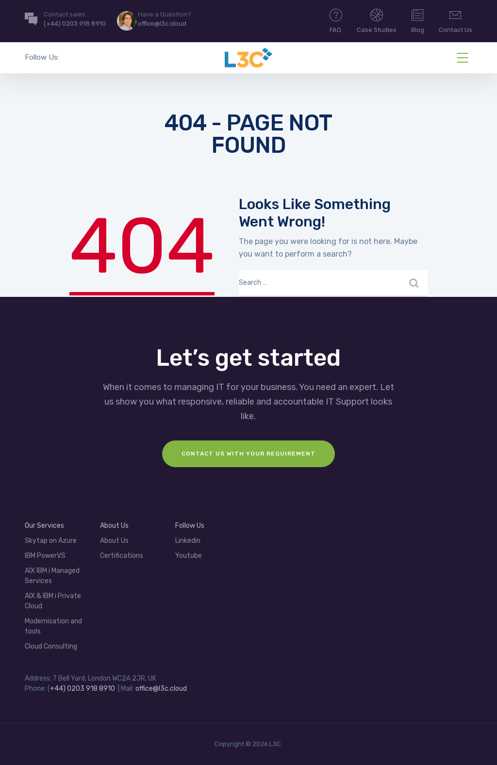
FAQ (336, 20)
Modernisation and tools (53, 626)
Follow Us (189, 525)
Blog (417, 20)
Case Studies (377, 20)
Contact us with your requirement (248, 453)
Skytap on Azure (51, 541)
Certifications (121, 556)
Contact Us (455, 20)
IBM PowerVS (45, 556)
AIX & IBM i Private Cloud (53, 601)
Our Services (44, 525)
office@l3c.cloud (161, 688)
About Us (114, 525)
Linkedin (187, 541)
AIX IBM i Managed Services (52, 576)
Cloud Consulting (51, 646)
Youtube (188, 556)
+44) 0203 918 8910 (82, 688)
